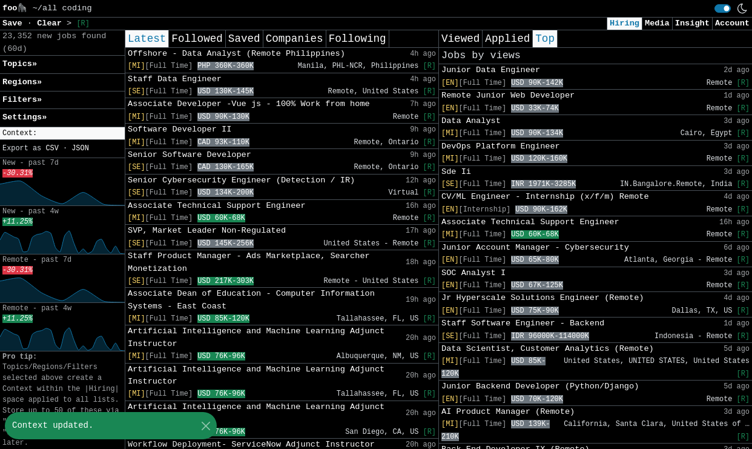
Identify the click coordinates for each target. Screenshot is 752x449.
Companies (294, 39)
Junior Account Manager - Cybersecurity (535, 247)
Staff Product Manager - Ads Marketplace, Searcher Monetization (249, 262)
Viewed (460, 39)
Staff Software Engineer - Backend (522, 323)
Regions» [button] (22, 82)
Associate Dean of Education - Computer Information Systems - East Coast (251, 299)
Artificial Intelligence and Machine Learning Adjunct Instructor (256, 337)
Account (732, 23)
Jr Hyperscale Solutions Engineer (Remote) (542, 297)
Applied (507, 39)
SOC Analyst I (473, 273)
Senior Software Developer (189, 154)
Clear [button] (52, 23)
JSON (80, 148)
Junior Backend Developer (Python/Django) (540, 386)
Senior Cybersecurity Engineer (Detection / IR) (241, 180)
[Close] (205, 425)
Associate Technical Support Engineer (217, 205)
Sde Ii (456, 171)
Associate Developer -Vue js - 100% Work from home (249, 103)
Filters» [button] (22, 99)
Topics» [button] (19, 63)
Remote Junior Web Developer (508, 95)
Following (357, 39)
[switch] (722, 8)
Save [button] (14, 23)
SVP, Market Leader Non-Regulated (207, 230)
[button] (62, 133)
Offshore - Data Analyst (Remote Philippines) (236, 53)
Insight (692, 23)
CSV (51, 148)
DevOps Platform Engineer (500, 146)
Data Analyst (471, 120)
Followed (196, 39)
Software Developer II (179, 129)
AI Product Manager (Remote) (508, 411)
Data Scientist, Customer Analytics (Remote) (547, 348)
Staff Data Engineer (175, 79)
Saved (244, 39)
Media (657, 23)
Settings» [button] (24, 117)
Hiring (624, 23)
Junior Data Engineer (490, 70)
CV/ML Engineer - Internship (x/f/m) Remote (545, 196)
